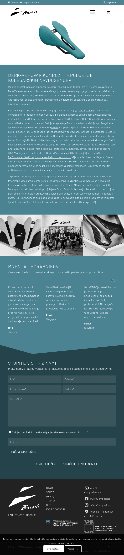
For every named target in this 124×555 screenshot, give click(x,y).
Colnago (32, 118)
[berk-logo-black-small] (23, 12)
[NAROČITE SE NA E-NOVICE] (80, 464)
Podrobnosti (73, 549)
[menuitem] (108, 2)
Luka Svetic (71, 180)
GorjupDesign (86, 110)
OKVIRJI (50, 496)
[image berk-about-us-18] (20, 235)
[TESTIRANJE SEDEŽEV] (41, 464)
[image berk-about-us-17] (62, 235)
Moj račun (109, 2)
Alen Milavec (99, 180)
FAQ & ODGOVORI (55, 509)
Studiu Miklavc (74, 184)
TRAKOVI (51, 500)
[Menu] (91, 12)
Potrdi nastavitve (54, 549)
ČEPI (49, 504)
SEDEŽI (50, 492)
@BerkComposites (100, 498)
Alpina (54, 127)
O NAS (49, 487)
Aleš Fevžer (85, 180)
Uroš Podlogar (56, 180)
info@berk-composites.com (24, 2)
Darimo (57, 135)
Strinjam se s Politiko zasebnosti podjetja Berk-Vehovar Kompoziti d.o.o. (50, 432)
